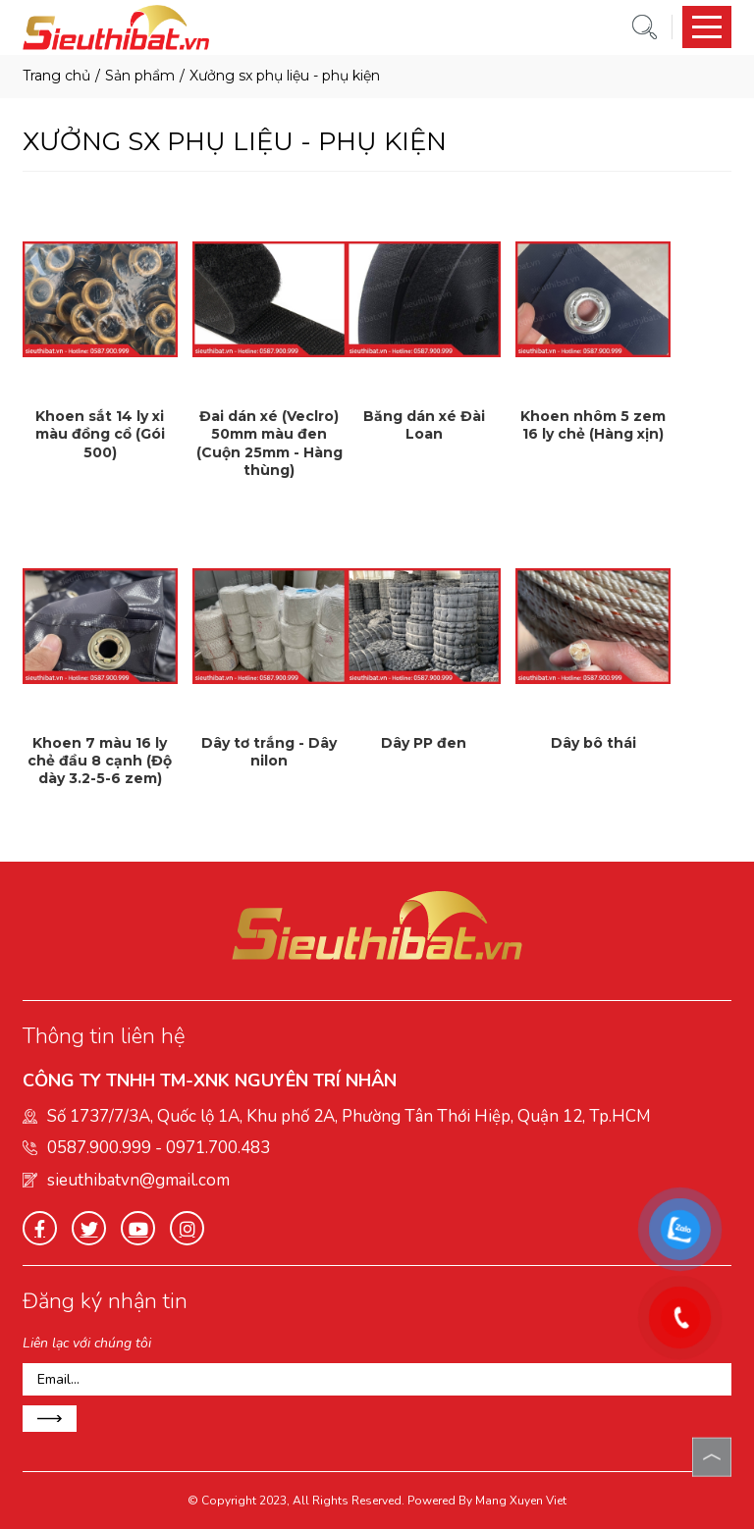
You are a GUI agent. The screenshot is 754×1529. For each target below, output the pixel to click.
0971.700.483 (218, 1147)
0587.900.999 (99, 1147)
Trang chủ (56, 75)
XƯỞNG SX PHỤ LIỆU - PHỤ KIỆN (284, 75)
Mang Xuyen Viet (520, 1500)
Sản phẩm (140, 75)
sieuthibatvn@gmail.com (138, 1180)
